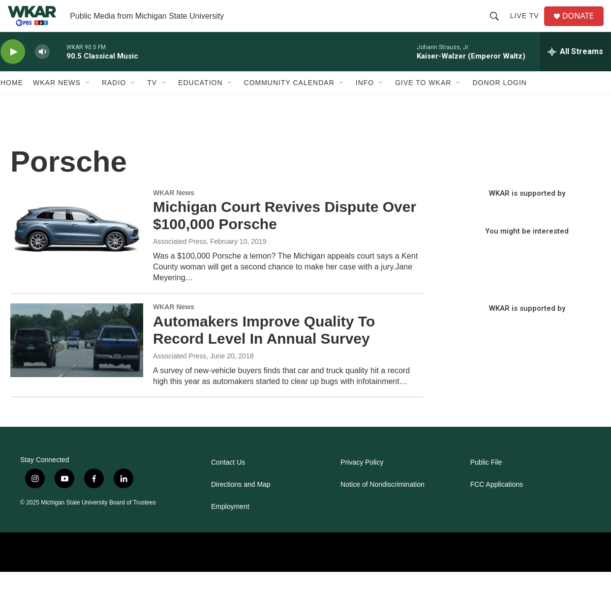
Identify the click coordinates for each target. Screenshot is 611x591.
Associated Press (179, 261)
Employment (230, 526)
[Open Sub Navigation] (88, 102)
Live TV (528, 26)
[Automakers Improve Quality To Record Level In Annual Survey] (76, 360)
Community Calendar (289, 102)
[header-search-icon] (498, 25)
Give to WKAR (423, 102)
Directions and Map (241, 503)
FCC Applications (496, 503)
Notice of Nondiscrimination (382, 503)
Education (200, 102)
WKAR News (57, 102)
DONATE (583, 26)
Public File (486, 481)
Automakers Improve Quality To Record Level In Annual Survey (264, 349)
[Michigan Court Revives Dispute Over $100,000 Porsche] (76, 245)
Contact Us (228, 481)
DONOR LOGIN (499, 102)
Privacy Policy (361, 481)
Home (11, 102)
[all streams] (575, 71)
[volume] (42, 71)
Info (365, 102)
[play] (13, 71)
